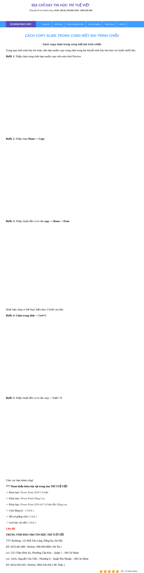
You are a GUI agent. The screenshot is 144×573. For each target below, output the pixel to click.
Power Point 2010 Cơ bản (34, 492)
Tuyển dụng (109, 24)
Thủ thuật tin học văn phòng (53, 30)
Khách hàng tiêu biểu (75, 24)
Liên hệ (122, 24)
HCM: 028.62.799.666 (64, 10)
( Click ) (29, 510)
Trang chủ (46, 24)
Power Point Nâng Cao (33, 498)
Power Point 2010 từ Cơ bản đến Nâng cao (44, 504)
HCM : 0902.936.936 (83, 10)
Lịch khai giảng (94, 24)
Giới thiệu (58, 24)
